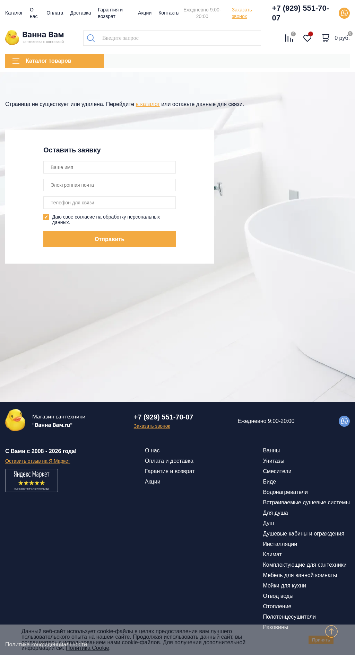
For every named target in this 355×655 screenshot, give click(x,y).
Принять (321, 640)
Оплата (54, 13)
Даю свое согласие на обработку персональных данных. (106, 219)
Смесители (277, 471)
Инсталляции (280, 544)
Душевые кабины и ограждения (303, 534)
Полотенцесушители (289, 617)
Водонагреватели (285, 492)
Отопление (277, 606)
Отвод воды (278, 596)
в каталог (148, 104)
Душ (268, 523)
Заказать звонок (242, 13)
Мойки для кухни (284, 585)
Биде (269, 482)
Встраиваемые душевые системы (306, 502)
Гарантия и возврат (170, 471)
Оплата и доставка (169, 461)
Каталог (14, 13)
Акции (144, 13)
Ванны (271, 450)
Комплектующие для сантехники (304, 565)
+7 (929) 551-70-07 (300, 13)
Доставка (80, 13)
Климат (272, 554)
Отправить (109, 239)
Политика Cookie (87, 648)
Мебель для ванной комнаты (300, 575)
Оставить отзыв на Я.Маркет (37, 461)
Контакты (168, 13)
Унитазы (273, 461)
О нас (152, 450)
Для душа (275, 513)
